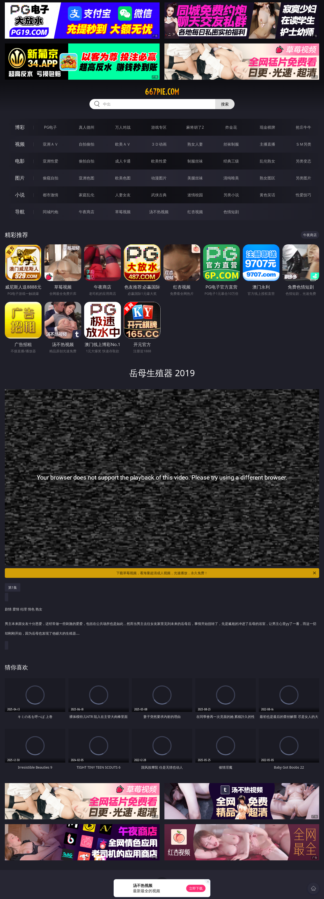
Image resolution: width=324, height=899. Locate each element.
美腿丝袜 (195, 178)
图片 (20, 178)
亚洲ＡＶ (50, 144)
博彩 (20, 127)
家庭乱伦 (86, 195)
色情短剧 (231, 211)
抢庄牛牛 (303, 127)
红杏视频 (195, 211)
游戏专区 (159, 127)
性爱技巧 (303, 195)
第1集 (12, 587)
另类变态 (303, 161)
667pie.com (162, 92)
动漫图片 (159, 178)
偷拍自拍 (86, 161)
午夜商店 (86, 211)
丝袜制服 (231, 144)
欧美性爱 (159, 161)
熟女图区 (267, 178)
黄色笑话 (267, 195)
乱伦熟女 (267, 161)
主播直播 (267, 144)
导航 (20, 211)
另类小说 (231, 195)
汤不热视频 (159, 211)
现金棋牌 (267, 127)
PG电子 (50, 127)
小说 (20, 194)
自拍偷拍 (86, 144)
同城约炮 (50, 211)
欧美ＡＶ (123, 144)
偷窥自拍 (50, 178)
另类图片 (303, 178)
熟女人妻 (195, 144)
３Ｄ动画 (159, 144)
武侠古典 (159, 195)
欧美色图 (123, 178)
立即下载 (196, 888)
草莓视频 (123, 211)
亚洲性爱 (50, 161)
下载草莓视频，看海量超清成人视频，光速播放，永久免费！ (216, 573)
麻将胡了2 (195, 127)
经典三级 (231, 161)
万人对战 (123, 127)
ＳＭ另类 (303, 144)
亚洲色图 (86, 178)
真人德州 (86, 127)
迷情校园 (195, 195)
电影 (20, 161)
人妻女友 (123, 195)
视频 (20, 144)
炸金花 (231, 127)
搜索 (225, 104)
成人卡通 (123, 161)
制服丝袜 (195, 161)
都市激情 (50, 195)
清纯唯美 (231, 178)
